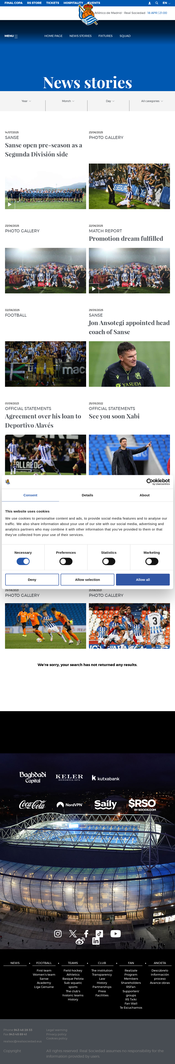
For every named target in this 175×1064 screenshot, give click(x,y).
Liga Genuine (44, 987)
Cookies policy (56, 1038)
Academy (44, 983)
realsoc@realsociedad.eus (22, 1041)
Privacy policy (56, 1034)
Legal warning (56, 1030)
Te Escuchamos (131, 1007)
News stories (80, 36)
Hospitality (73, 3)
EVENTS (94, 3)
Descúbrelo (160, 970)
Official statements (28, 409)
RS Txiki (131, 999)
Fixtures (105, 36)
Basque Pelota (73, 978)
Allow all (143, 580)
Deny (32, 580)
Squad (125, 36)
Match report (105, 231)
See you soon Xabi (114, 416)
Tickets (52, 3)
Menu (11, 36)
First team (44, 970)
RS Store (34, 3)
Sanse (12, 138)
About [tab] (145, 495)
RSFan (131, 987)
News (15, 963)
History (73, 999)
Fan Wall (131, 1003)
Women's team (44, 974)
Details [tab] (87, 495)
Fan (131, 963)
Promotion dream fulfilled (126, 238)
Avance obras (160, 983)
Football (15, 315)
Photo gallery (106, 138)
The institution (102, 970)
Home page (53, 36)
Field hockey (73, 970)
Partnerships (102, 987)
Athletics (73, 974)
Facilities (101, 995)
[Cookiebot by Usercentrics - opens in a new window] (150, 481)
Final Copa (14, 3)
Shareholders (131, 983)
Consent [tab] (30, 495)
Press (102, 991)
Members (131, 978)
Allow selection (87, 580)
